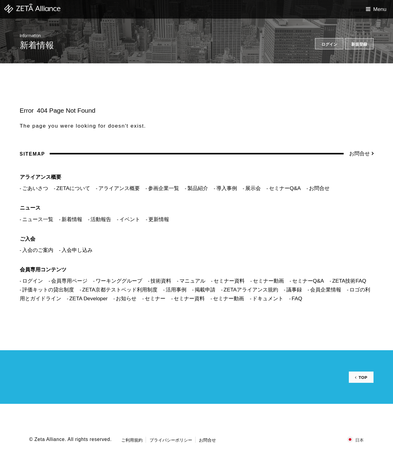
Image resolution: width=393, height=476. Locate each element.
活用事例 (176, 290)
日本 (359, 440)
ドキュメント (267, 298)
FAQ (297, 298)
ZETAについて (73, 188)
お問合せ (359, 153)
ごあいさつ (35, 188)
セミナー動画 (268, 281)
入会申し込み (77, 250)
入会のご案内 (37, 250)
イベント (129, 219)
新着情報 (72, 219)
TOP (362, 377)
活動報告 (100, 219)
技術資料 (160, 281)
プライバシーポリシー (171, 440)
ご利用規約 (132, 440)
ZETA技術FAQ (349, 281)
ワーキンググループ (119, 281)
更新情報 (158, 219)
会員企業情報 (325, 290)
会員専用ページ (69, 281)
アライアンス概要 (119, 188)
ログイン (32, 281)
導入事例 (226, 188)
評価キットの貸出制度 (48, 290)
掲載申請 (205, 290)
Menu (379, 9)
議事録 (294, 290)
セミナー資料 (229, 281)
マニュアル (192, 281)
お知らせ (126, 298)
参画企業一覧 (163, 188)
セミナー (155, 298)
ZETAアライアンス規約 (251, 290)
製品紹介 (197, 188)
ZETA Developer (88, 298)
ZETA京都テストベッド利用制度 (120, 290)
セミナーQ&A (285, 188)
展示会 (253, 188)
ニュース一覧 (37, 219)
